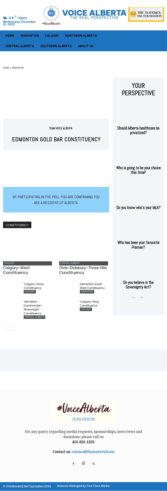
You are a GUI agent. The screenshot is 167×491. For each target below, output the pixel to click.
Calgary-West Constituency (16, 271)
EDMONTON (18, 67)
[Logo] (83, 15)
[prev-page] (5, 327)
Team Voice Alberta (60, 128)
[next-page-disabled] (141, 282)
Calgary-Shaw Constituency (34, 286)
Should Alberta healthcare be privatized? (138, 121)
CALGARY (8, 263)
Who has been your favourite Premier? (138, 231)
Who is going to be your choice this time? (138, 159)
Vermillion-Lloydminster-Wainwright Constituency (33, 308)
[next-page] (12, 327)
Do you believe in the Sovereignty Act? (138, 270)
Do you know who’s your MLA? (138, 195)
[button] (52, 10)
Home (6, 67)
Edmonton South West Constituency (92, 286)
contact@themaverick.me (93, 452)
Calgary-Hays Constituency (89, 304)
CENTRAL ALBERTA (68, 263)
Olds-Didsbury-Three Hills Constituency (83, 271)
